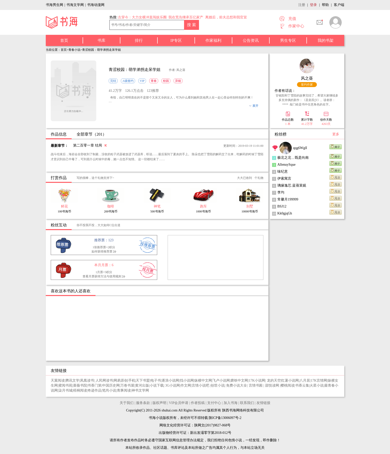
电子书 (155, 380)
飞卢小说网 (221, 380)
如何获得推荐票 (102, 251)
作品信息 (59, 134)
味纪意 (282, 171)
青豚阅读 (124, 390)
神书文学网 (140, 390)
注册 (301, 5)
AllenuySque (286, 164)
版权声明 (159, 403)
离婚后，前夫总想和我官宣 (226, 17)
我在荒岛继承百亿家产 (185, 17)
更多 (335, 134)
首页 (64, 40)
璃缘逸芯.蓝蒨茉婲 (291, 185)
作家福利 (213, 40)
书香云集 (302, 385)
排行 (139, 40)
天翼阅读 (58, 380)
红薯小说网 (290, 380)
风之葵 (307, 78)
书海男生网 (54, 5)
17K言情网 (319, 380)
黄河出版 (142, 385)
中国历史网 (111, 385)
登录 (313, 5)
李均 (280, 192)
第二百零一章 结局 (87, 145)
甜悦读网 (272, 385)
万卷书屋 (127, 385)
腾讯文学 (72, 380)
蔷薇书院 (80, 385)
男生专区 (288, 40)
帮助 (325, 5)
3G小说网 (172, 385)
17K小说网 (257, 380)
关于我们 (127, 403)
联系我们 (247, 403)
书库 (101, 40)
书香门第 (94, 385)
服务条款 (143, 403)
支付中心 (214, 403)
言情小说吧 (201, 385)
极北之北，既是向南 (293, 157)
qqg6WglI (300, 148)
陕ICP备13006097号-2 (225, 418)
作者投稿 (198, 403)
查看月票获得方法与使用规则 (102, 276)
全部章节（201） (91, 134)
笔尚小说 (109, 390)
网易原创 (121, 380)
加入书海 (231, 403)
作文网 (186, 385)
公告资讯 (251, 40)
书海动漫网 (95, 5)
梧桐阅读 (80, 390)
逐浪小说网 (170, 380)
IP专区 (176, 40)
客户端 (339, 5)
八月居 (304, 380)
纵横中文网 (203, 380)
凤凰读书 (87, 380)
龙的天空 (274, 380)
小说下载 (157, 385)
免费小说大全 (236, 385)
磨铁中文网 (239, 380)
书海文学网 (75, 5)
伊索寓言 (284, 178)
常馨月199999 (287, 199)
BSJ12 (282, 206)
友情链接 (263, 403)
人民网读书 (104, 380)
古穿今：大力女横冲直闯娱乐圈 (142, 17)
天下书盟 (143, 380)
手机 (131, 380)
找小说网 (187, 380)
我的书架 (326, 40)
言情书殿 (256, 385)
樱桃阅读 (287, 385)
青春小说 (74, 49)
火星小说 (317, 385)
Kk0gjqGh (284, 213)
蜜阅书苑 (65, 385)
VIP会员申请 (179, 403)
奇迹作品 (94, 390)
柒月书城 (65, 390)
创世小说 (218, 385)
